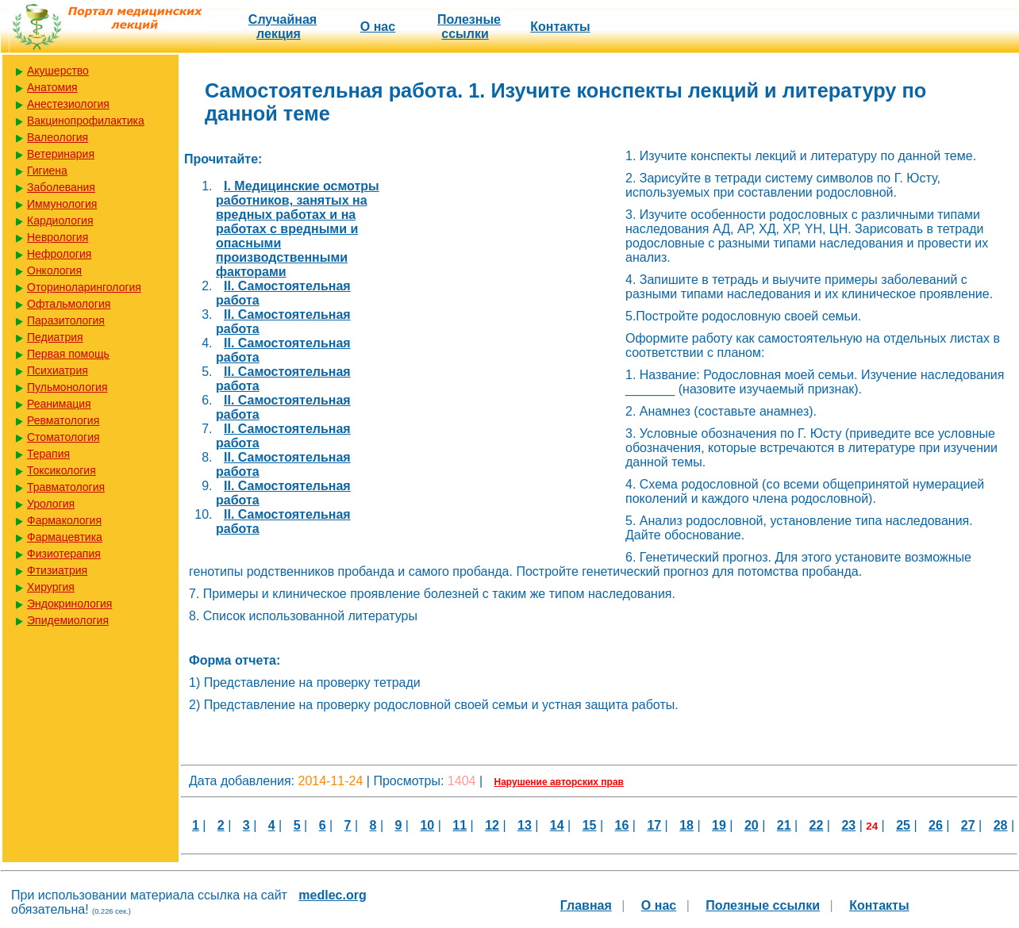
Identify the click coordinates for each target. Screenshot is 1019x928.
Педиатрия (55, 337)
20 (751, 825)
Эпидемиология (68, 620)
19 (719, 825)
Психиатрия (57, 370)
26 (936, 825)
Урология (51, 503)
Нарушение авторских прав (559, 782)
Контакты (560, 26)
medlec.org (332, 895)
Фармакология (64, 520)
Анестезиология (68, 104)
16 (622, 825)
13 (524, 825)
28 (1001, 825)
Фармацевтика (64, 537)
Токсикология (61, 470)
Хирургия (51, 587)
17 (654, 825)
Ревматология (63, 420)
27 (968, 825)
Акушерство (58, 70)
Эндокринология (69, 603)
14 (557, 825)
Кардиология (60, 220)
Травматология (66, 487)
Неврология (57, 237)
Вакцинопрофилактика (85, 120)
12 (492, 825)
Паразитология (66, 320)
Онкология (54, 270)
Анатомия (52, 87)
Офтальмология (68, 303)
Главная (586, 905)
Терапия (48, 453)
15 (590, 825)
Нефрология (59, 253)
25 (903, 825)
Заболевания (61, 187)
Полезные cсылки (469, 26)
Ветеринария (60, 154)
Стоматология (63, 437)
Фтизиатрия (57, 570)
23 (848, 825)
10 (427, 825)
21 (784, 825)
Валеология (57, 137)
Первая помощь (68, 353)
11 (459, 825)
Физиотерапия (64, 553)
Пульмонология (67, 387)
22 (816, 825)
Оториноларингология (84, 287)
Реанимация (59, 403)
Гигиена (47, 170)
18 (686, 825)
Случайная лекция (282, 26)
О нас (377, 26)
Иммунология (62, 203)
